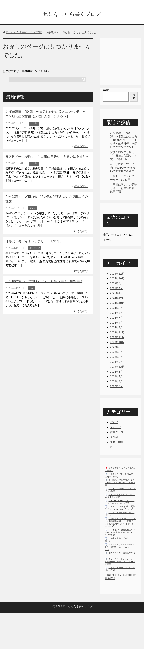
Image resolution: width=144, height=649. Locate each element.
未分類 (34, 124)
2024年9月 (116, 308)
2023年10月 (117, 343)
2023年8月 (116, 352)
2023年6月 (116, 357)
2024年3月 (116, 328)
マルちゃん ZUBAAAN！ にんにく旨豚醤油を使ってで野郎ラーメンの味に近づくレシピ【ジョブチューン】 (120, 524)
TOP (24, 33)
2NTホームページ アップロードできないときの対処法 (120, 503)
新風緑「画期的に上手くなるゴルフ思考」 (120, 570)
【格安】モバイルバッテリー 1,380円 (31, 236)
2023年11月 (117, 338)
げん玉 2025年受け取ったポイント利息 (120, 491)
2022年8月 (116, 372)
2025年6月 (116, 284)
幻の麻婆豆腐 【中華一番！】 (118, 541)
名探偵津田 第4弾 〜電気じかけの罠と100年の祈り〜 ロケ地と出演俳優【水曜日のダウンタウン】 (123, 140)
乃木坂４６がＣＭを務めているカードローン (120, 477)
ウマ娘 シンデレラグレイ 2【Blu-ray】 (120, 515)
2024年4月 (116, 323)
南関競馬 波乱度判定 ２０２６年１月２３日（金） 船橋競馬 (120, 484)
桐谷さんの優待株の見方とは (122, 554)
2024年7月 (116, 318)
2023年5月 (116, 362)
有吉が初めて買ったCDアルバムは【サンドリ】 (120, 498)
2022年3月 (116, 387)
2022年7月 (116, 377)
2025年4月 (116, 289)
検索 (106, 91)
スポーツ (115, 428)
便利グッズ (34, 243)
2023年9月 (116, 348)
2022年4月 (116, 382)
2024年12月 (117, 299)
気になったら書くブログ (72, 14)
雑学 (31, 282)
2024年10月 (117, 303)
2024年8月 (116, 313)
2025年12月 (117, 274)
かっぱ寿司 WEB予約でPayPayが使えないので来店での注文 (47, 196)
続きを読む (81, 146)
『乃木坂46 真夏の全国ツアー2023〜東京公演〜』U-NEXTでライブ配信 (120, 534)
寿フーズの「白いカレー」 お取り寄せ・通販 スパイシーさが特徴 (120, 563)
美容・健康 (117, 442)
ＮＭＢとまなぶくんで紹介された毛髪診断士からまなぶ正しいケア (120, 549)
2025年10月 (117, 279)
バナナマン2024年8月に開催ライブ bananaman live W (120, 509)
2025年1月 (116, 294)
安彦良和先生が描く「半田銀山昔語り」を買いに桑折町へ (45, 156)
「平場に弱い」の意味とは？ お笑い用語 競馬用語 (41, 276)
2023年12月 (117, 333)
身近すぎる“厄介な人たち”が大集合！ (120, 471)
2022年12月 (117, 367)
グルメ (32, 203)
